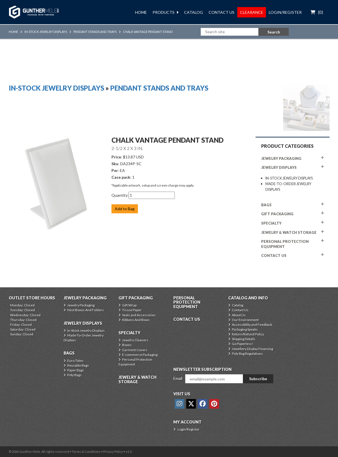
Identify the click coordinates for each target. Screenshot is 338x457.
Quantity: (120, 195)
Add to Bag (125, 208)
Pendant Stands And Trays (95, 31)
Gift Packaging (277, 214)
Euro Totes (75, 361)
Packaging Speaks (245, 329)
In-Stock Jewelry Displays (45, 31)
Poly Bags (74, 375)
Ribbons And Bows (136, 320)
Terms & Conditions (86, 451)
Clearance (251, 12)
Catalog (193, 12)
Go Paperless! (242, 344)
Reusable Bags (78, 365)
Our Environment (245, 320)
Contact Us (221, 12)
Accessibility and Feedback (252, 324)
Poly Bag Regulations (247, 353)
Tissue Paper (132, 310)
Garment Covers (134, 350)
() (320, 12)
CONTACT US (273, 255)
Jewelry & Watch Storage (289, 232)
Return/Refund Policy (248, 334)
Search (273, 32)
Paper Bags (75, 370)
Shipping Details (243, 339)
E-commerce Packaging (140, 355)
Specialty (271, 223)
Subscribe (258, 378)
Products (163, 12)
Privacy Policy (113, 451)
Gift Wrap (129, 305)
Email (177, 378)
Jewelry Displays (279, 167)
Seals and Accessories (139, 315)
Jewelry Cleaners (135, 340)
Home (141, 12)
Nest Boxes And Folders (85, 310)
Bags (266, 205)
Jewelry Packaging (281, 158)
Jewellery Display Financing (252, 349)
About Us (239, 315)
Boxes (127, 345)
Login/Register (285, 12)
